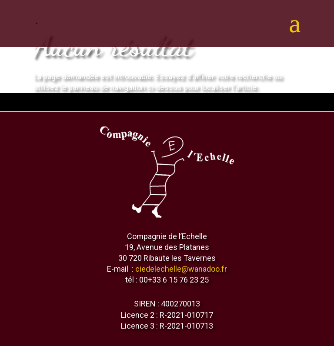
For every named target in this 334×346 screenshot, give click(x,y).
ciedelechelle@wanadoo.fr (181, 268)
